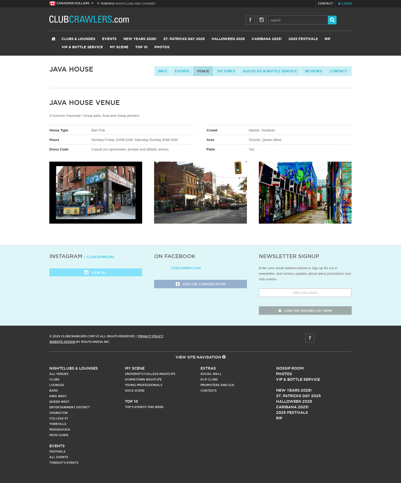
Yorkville (57, 424)
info (162, 71)
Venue (203, 71)
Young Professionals (143, 385)
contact (338, 71)
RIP (327, 39)
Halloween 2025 (228, 39)
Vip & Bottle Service (298, 379)
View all (95, 273)
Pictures (226, 71)
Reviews (313, 71)
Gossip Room (290, 368)
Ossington (58, 412)
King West (58, 396)
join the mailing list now (305, 310)
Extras (208, 368)
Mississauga (59, 429)
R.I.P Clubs (209, 379)
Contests (209, 390)
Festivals (57, 451)
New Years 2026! (139, 39)
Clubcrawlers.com (186, 268)
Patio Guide (58, 435)
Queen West (59, 401)
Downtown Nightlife (143, 379)
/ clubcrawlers (99, 257)
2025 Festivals (303, 39)
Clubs (54, 379)
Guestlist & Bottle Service (270, 71)
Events (109, 39)
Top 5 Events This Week (144, 407)
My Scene (119, 47)
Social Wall (211, 373)
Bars (53, 390)
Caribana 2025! (267, 39)
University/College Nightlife (150, 373)
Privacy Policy (150, 336)
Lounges (56, 385)
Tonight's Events (64, 462)
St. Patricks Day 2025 (184, 39)
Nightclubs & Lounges (73, 368)
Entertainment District (69, 407)
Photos (161, 47)
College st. (59, 418)
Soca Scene (135, 390)
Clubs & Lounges (78, 39)
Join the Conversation (200, 284)
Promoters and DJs (217, 385)
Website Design (62, 341)
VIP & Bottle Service (82, 47)
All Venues (58, 373)
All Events (58, 457)
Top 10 (141, 47)
